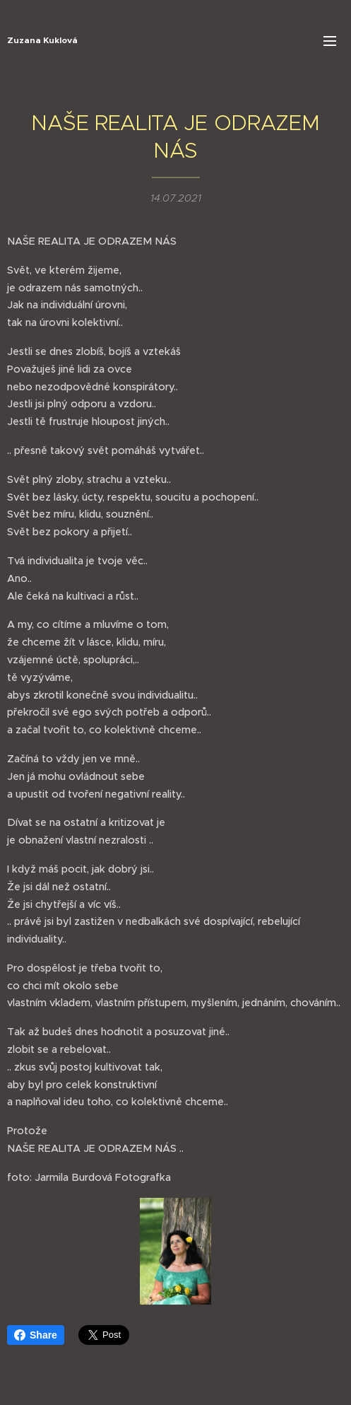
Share (35, 1335)
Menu (329, 41)
